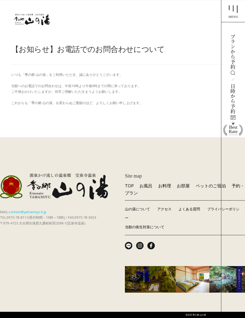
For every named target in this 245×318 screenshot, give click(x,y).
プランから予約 (232, 54)
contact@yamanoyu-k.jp (27, 212)
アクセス (164, 208)
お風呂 (145, 186)
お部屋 (183, 186)
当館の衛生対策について (144, 226)
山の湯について (137, 208)
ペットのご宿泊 (211, 186)
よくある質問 (189, 208)
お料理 (164, 186)
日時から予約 (232, 102)
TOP (129, 186)
